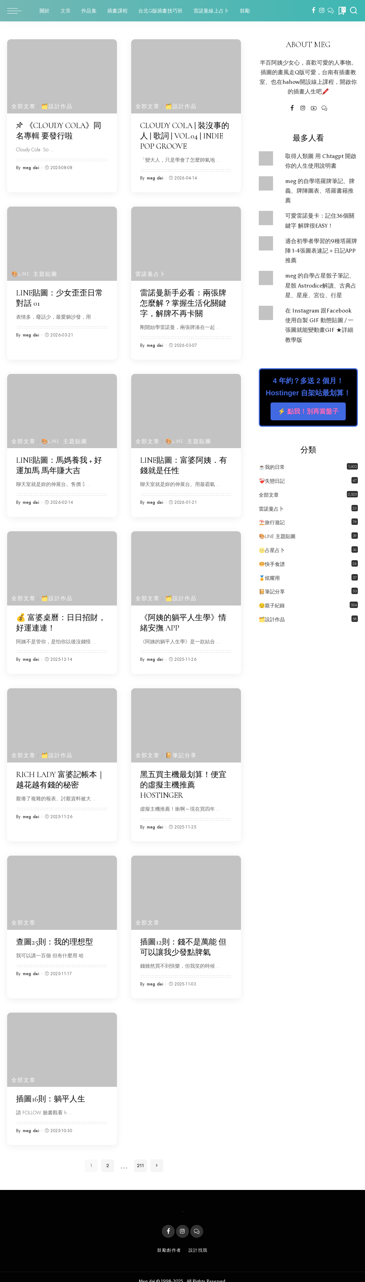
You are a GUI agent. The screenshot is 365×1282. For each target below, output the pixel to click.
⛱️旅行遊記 (272, 522)
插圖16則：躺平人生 (50, 1090)
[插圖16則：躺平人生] (62, 1042)
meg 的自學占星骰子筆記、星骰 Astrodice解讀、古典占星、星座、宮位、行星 (320, 285)
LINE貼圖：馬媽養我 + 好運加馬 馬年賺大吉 (59, 462)
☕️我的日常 (272, 467)
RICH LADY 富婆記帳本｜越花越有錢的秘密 (60, 774)
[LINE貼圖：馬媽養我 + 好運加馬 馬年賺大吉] (62, 408)
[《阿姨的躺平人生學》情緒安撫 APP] (186, 564)
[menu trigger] (18, 10)
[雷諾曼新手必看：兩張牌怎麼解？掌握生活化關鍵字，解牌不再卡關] (186, 242)
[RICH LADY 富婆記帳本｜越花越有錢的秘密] (62, 720)
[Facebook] (313, 10)
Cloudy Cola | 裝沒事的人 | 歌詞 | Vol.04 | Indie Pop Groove (184, 135)
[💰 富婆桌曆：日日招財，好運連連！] (62, 564)
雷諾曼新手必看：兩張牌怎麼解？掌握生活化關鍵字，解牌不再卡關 (183, 301)
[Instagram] (322, 10)
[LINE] (331, 10)
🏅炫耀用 (269, 578)
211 (140, 1157)
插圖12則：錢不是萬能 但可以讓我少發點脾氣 (183, 939)
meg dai (31, 166)
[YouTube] (313, 108)
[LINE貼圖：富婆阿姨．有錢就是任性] (186, 408)
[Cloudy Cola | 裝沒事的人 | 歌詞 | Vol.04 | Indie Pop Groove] (186, 76)
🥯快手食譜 (272, 564)
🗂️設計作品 (57, 106)
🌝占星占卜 (272, 550)
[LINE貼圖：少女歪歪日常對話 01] (62, 242)
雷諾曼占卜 (150, 272)
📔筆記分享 (181, 750)
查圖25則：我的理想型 (54, 934)
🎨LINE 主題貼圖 (34, 272)
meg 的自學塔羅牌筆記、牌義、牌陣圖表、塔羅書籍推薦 (320, 191)
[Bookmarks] (341, 10)
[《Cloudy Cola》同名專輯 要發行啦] (62, 76)
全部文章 (23, 106)
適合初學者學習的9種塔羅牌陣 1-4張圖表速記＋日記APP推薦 (321, 251)
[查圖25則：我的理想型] (62, 886)
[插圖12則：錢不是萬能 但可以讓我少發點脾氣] (186, 886)
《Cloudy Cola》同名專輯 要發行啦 (58, 130)
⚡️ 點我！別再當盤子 (308, 411)
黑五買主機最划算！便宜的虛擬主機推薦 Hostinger (183, 778)
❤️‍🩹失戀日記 (272, 481)
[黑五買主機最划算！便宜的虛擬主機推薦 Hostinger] (186, 720)
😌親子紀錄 (272, 605)
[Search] (353, 10)
